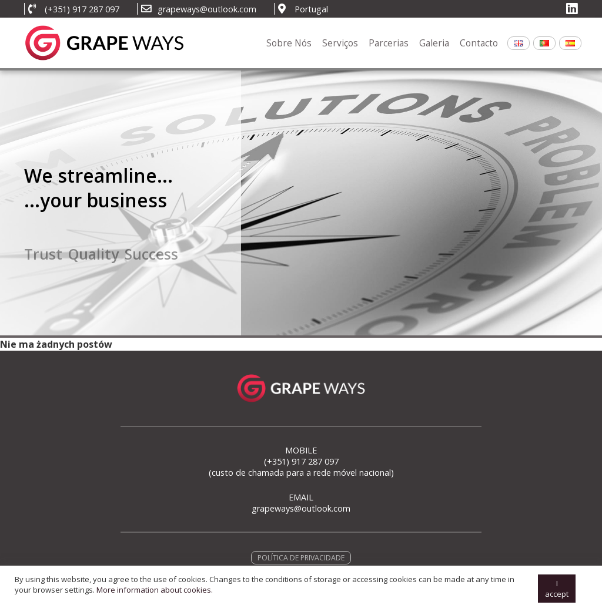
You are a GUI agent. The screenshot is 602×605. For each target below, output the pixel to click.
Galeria (434, 43)
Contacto (479, 43)
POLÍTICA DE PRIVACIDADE (301, 558)
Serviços (340, 43)
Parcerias (389, 43)
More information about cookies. (154, 598)
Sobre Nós (289, 43)
